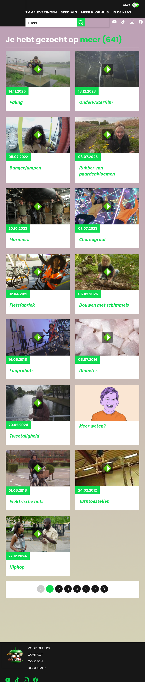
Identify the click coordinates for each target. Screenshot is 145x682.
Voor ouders (39, 648)
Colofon (35, 661)
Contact (35, 655)
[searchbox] (63, 22)
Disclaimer (37, 668)
